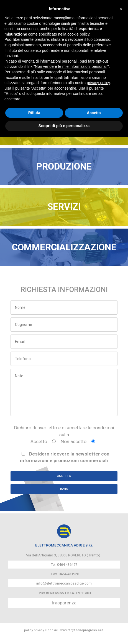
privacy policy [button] (98, 83)
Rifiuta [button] (34, 113)
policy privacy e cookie (41, 630)
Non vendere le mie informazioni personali (71, 66)
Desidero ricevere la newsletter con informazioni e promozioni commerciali (64, 457)
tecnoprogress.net (88, 630)
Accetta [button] (94, 113)
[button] (120, 8)
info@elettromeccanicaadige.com (64, 583)
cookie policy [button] (78, 34)
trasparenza (64, 602)
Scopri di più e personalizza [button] (64, 126)
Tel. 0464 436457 (64, 564)
